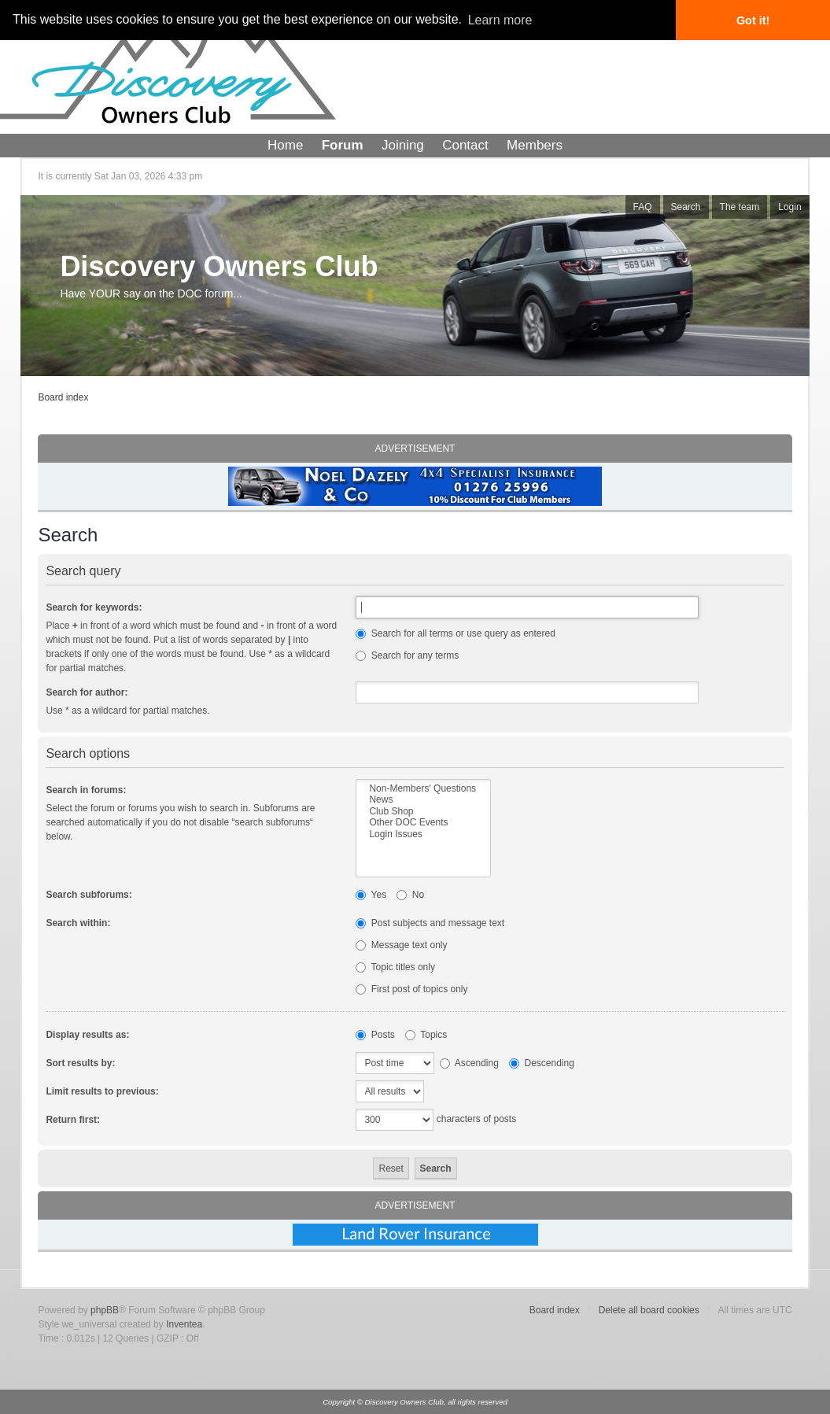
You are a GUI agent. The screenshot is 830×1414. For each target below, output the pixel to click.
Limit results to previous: (102, 1091)
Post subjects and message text (430, 923)
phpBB (104, 1310)
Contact (465, 145)
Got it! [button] (752, 20)
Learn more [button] (500, 20)
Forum (342, 145)
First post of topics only (411, 989)
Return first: (73, 1119)
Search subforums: (88, 894)
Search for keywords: (94, 607)
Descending (541, 1063)
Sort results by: (80, 1063)
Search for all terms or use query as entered (455, 633)
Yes (371, 894)
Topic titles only (395, 967)
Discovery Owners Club (219, 266)
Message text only (401, 945)
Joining (403, 145)
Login (789, 206)
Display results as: (87, 1034)
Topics (426, 1034)
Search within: (78, 923)
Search (686, 206)
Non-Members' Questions (423, 788)
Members (535, 145)
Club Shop (423, 811)
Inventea (184, 1324)
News (423, 799)
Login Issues (423, 834)
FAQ (642, 206)
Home (285, 145)
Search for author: (86, 692)
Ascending (469, 1063)
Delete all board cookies (649, 1310)
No (410, 894)
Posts (375, 1034)
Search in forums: (86, 790)
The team (740, 206)
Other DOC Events (423, 822)
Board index (63, 397)
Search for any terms (407, 655)
